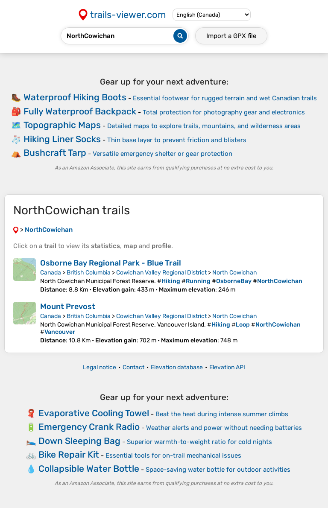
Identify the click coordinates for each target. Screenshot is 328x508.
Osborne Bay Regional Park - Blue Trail (110, 263)
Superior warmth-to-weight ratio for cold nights (199, 442)
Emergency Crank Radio (89, 426)
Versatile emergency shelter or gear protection (162, 154)
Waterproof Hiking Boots (74, 97)
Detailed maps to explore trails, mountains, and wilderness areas (204, 126)
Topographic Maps (62, 125)
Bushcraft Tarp (54, 152)
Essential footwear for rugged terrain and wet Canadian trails (225, 98)
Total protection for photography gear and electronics (224, 112)
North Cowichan (234, 272)
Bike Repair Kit (68, 454)
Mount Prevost (67, 306)
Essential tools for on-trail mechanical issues (173, 455)
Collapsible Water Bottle (88, 468)
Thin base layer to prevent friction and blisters (176, 140)
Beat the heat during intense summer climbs (221, 414)
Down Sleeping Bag (79, 440)
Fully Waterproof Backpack (79, 111)
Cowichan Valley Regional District (161, 272)
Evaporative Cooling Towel (93, 413)
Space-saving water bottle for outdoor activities (218, 469)
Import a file (231, 36)
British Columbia (89, 272)
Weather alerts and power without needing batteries (224, 428)
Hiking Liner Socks (62, 139)
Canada (50, 272)
